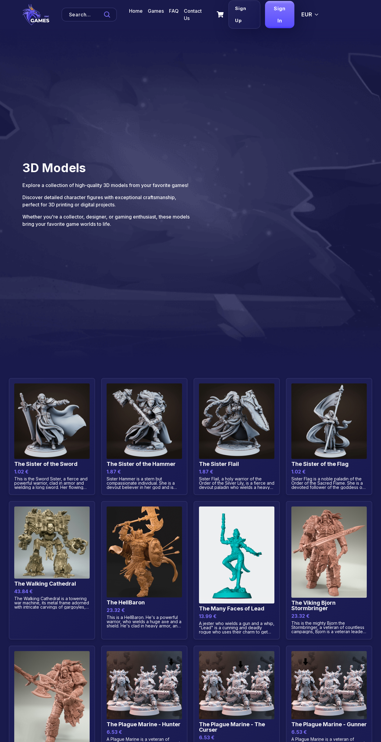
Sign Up (239, 14)
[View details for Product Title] (52, 436)
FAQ (174, 11)
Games (156, 11)
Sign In (279, 14)
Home (136, 11)
